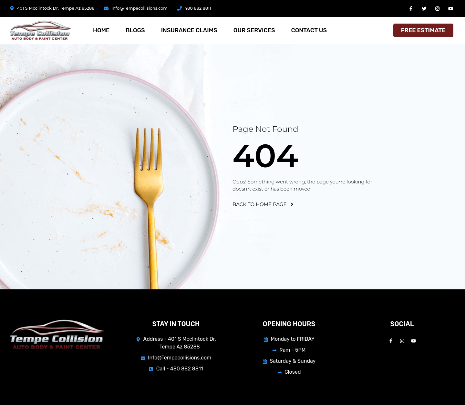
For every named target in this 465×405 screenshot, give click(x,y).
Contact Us (309, 30)
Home (101, 30)
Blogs (135, 30)
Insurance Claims (189, 30)
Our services (254, 30)
